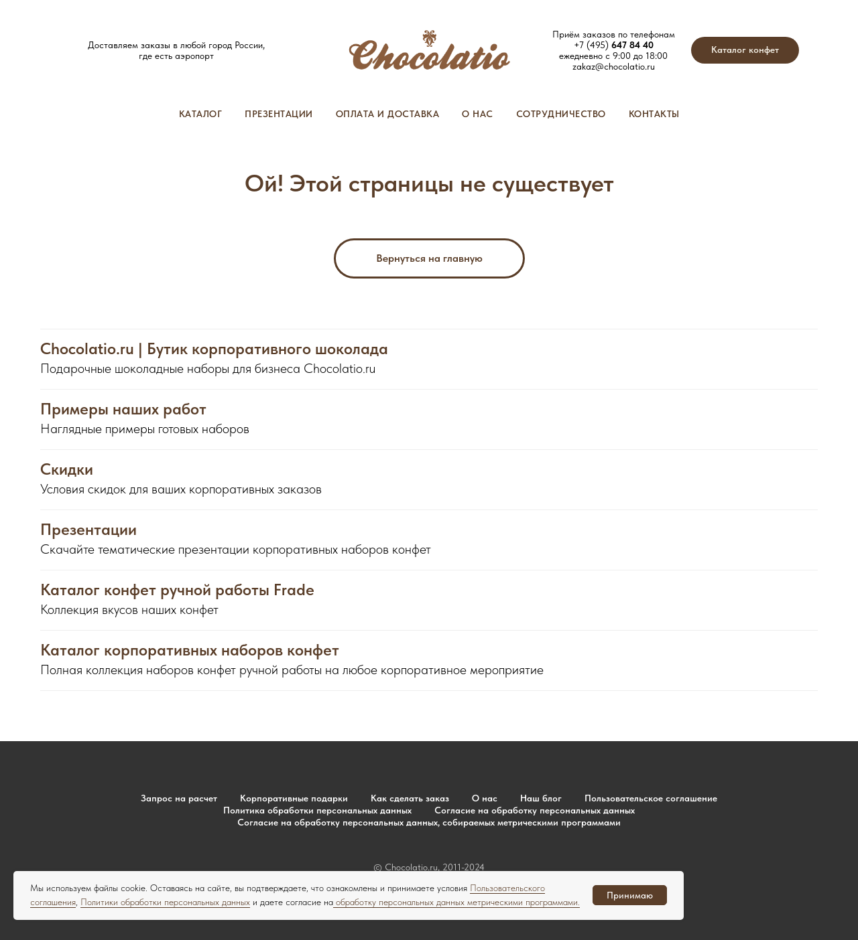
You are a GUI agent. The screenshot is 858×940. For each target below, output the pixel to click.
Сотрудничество (561, 113)
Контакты (654, 113)
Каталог (201, 113)
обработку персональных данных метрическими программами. (456, 901)
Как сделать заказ (410, 798)
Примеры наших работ (123, 409)
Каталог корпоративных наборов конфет (189, 650)
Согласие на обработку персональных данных (534, 810)
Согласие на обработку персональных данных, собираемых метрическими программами (429, 822)
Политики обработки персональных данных (165, 901)
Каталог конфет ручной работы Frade (177, 589)
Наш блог (541, 798)
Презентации (279, 113)
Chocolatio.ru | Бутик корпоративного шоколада (214, 348)
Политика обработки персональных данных (317, 810)
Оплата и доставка (388, 113)
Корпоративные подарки (294, 798)
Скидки (66, 469)
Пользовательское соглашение (651, 798)
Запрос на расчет (179, 798)
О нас (477, 113)
